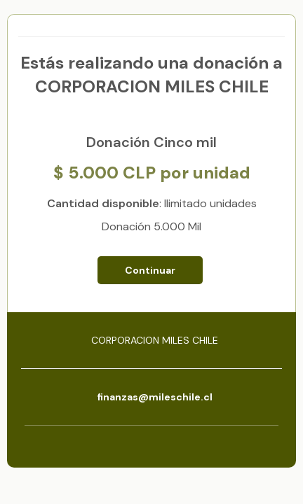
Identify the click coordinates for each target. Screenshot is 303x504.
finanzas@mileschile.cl (155, 397)
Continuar (150, 270)
